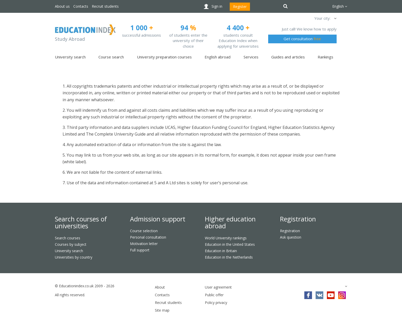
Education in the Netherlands (229, 257)
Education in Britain (221, 250)
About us (62, 6)
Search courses (67, 238)
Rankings (325, 56)
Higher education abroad (230, 222)
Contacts (80, 6)
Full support (139, 250)
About (160, 287)
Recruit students (105, 6)
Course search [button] (111, 56)
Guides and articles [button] (288, 56)
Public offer (214, 294)
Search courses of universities (81, 222)
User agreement (218, 287)
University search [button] (70, 56)
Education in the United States (230, 244)
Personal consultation (148, 237)
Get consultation (302, 38)
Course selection (144, 230)
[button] (335, 18)
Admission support (157, 218)
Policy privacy (216, 302)
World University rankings (226, 238)
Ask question (290, 237)
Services (251, 56)
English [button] (339, 6)
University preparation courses (164, 56)
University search (69, 250)
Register (240, 6)
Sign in (217, 6)
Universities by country (73, 257)
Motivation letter (144, 243)
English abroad (217, 56)
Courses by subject (70, 244)
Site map (162, 310)
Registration (298, 218)
